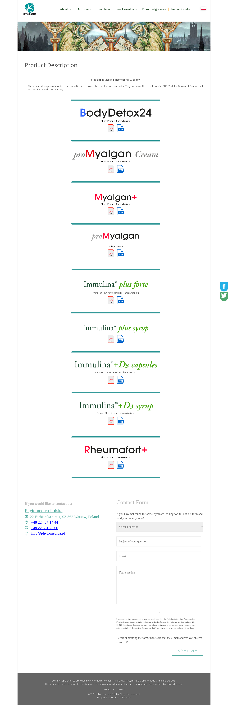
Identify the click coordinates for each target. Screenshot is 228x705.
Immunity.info (180, 9)
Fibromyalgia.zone (154, 9)
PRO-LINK (126, 697)
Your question (158, 585)
